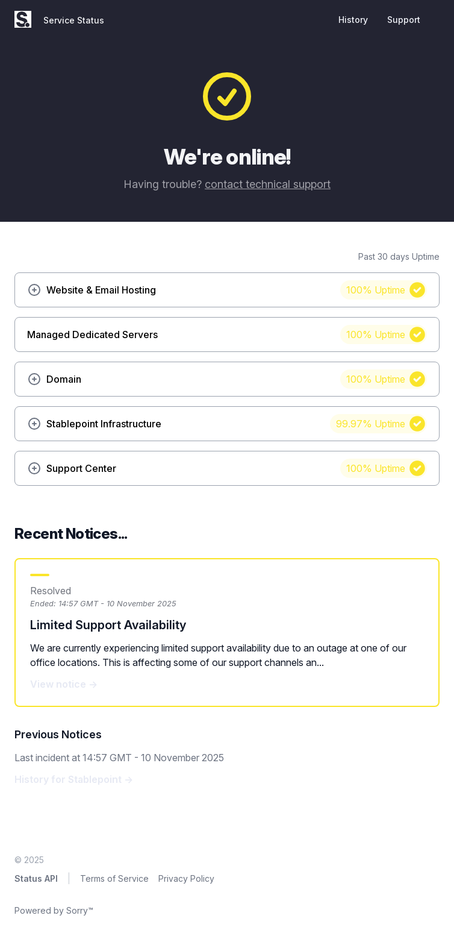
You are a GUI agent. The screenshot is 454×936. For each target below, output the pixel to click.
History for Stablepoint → (73, 779)
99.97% (370, 424)
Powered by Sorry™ (53, 910)
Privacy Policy (186, 878)
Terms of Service (114, 878)
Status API (36, 878)
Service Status (73, 20)
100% (375, 290)
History (353, 19)
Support (403, 19)
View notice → (64, 684)
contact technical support (268, 184)
